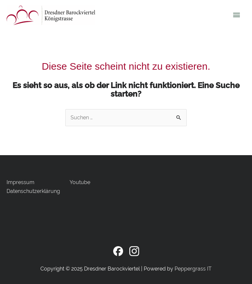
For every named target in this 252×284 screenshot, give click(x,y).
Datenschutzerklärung (33, 191)
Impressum (20, 182)
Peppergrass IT (193, 269)
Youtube (80, 182)
